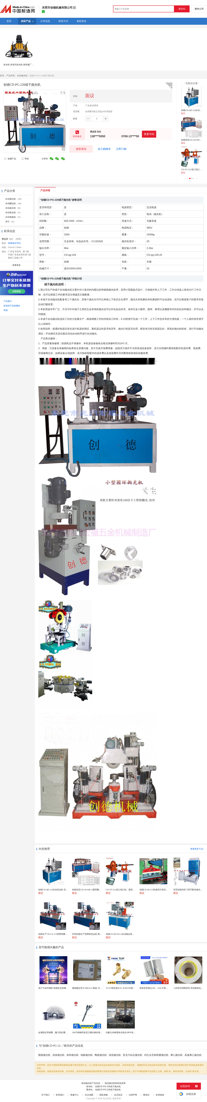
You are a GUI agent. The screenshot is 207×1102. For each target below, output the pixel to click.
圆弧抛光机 (44, 1055)
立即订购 (121, 149)
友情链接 (160, 1095)
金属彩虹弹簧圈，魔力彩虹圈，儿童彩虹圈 (58, 1032)
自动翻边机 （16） (14, 203)
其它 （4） (10, 221)
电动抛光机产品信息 (90, 1083)
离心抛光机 (176, 1055)
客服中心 (74, 1095)
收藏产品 (10, 158)
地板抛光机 (87, 1055)
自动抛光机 (22, 75)
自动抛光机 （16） (14, 199)
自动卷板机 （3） (13, 217)
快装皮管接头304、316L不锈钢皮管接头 (158, 988)
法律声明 (133, 1095)
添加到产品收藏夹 (11, 306)
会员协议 (118, 1095)
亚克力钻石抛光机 (132, 1055)
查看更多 (16, 265)
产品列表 (10, 75)
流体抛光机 (58, 1055)
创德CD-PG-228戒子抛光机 (108, 1086)
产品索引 (7, 301)
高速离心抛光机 (193, 1055)
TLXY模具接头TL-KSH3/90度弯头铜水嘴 (124, 988)
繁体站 (146, 1095)
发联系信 (81, 148)
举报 (25, 158)
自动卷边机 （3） (13, 212)
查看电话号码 (14, 243)
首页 (2, 75)
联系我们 (60, 1095)
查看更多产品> (197, 849)
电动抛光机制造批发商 (115, 1083)
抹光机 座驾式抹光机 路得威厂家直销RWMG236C (26, 64)
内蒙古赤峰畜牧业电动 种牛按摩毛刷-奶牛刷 (126, 1032)
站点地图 (89, 1095)
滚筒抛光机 (72, 1055)
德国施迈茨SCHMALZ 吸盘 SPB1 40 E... (90, 988)
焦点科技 (107, 1098)
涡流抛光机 (115, 1055)
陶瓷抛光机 (101, 1055)
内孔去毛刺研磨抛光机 (156, 1055)
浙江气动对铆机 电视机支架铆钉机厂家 (56, 988)
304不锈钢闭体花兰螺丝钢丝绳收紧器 (89, 1032)
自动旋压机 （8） (13, 208)
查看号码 (149, 134)
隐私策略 (103, 1095)
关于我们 (45, 1095)
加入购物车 (104, 149)
